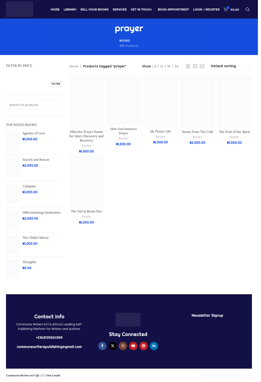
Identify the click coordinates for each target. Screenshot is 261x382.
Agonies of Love (33, 133)
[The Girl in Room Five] (86, 181)
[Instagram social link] (123, 346)
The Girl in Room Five (86, 211)
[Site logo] (19, 9)
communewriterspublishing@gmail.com (49, 346)
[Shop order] (231, 66)
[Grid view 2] (188, 66)
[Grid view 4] (202, 66)
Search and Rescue (36, 160)
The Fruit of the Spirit (234, 132)
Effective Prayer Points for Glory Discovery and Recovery (86, 136)
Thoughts (29, 262)
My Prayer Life (160, 131)
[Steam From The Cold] (197, 101)
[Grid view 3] (195, 66)
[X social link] (113, 346)
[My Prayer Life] (160, 101)
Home (73, 66)
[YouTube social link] (133, 346)
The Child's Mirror (35, 238)
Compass (28, 186)
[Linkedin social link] (154, 346)
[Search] (247, 9)
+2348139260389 (49, 337)
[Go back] (109, 28)
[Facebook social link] (102, 346)
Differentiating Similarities (41, 212)
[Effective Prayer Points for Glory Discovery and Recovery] (86, 101)
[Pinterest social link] (143, 346)
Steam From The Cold (197, 132)
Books (86, 146)
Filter (56, 84)
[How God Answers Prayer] (123, 100)
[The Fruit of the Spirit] (234, 101)
